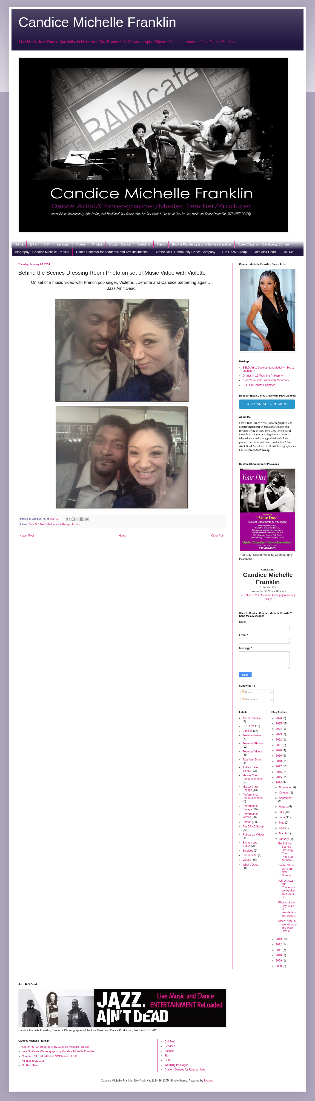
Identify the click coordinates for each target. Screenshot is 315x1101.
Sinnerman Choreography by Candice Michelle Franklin (55, 1046)
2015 (279, 777)
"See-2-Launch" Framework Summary (266, 380)
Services (62, 244)
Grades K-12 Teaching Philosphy (263, 375)
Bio (167, 1055)
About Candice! (252, 718)
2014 (279, 782)
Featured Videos (253, 751)
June (282, 817)
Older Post (217, 535)
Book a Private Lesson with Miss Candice (201, 244)
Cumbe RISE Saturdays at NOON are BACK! (49, 1056)
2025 (279, 723)
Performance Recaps (59, 524)
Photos (97, 244)
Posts (247, 692)
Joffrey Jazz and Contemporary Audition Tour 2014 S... (287, 889)
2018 (279, 761)
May (282, 822)
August (283, 806)
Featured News (252, 735)
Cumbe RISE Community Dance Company (185, 252)
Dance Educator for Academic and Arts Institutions (112, 252)
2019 (279, 755)
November (285, 787)
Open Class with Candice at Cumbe (263, 244)
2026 (279, 718)
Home (19, 244)
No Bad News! (31, 1065)
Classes (247, 730)
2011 (279, 950)
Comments (250, 699)
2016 (279, 772)
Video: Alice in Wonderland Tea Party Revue (287, 926)
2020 (279, 750)
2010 (279, 955)
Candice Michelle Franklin (97, 22)
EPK (33, 244)
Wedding (143, 244)
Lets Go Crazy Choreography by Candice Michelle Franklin (58, 1051)
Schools (170, 1051)
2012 (279, 944)
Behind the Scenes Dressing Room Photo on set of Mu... (286, 852)
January (284, 839)
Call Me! (288, 252)
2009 (279, 960)
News (161, 244)
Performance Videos (250, 815)
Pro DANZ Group (234, 252)
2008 (279, 966)
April (282, 828)
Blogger (208, 1080)
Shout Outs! (250, 855)
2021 (279, 745)
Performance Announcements (253, 796)
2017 (279, 766)
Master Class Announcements (253, 777)
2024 (279, 728)
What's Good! (251, 864)
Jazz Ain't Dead (265, 252)
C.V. (46, 244)
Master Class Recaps (251, 788)
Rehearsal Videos (253, 834)
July (282, 812)
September (285, 798)
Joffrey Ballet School (250, 769)
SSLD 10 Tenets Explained (259, 385)
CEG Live (248, 726)
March (283, 833)
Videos (81, 244)
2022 (279, 739)
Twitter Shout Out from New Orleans (286, 870)
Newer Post (27, 535)
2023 (279, 734)
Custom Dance (120, 244)
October (284, 792)
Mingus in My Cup (33, 1060)
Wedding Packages (176, 1065)
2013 (279, 939)
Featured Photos (253, 743)
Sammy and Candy (250, 844)
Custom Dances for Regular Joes (185, 1069)
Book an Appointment (267, 404)
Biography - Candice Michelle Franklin (42, 252)
